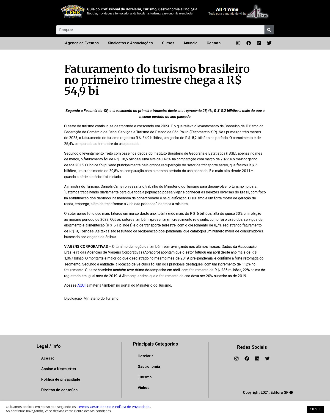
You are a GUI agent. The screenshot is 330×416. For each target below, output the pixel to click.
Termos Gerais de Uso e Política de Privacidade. (113, 406)
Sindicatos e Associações (130, 43)
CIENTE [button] (315, 409)
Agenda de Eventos (82, 43)
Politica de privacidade (60, 379)
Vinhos (143, 387)
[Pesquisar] (269, 29)
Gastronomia (149, 366)
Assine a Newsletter (58, 369)
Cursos (168, 43)
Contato (214, 43)
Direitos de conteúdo (59, 390)
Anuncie (191, 43)
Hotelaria (146, 356)
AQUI (82, 285)
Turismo (145, 377)
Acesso (48, 358)
